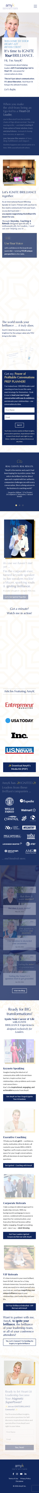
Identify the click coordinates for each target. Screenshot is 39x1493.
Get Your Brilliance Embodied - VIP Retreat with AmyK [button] (19, 1307)
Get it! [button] (19, 425)
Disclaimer (19, 1481)
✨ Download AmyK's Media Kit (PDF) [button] (19, 767)
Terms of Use (13, 1478)
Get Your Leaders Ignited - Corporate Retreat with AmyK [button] (19, 1235)
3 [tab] (23, 505)
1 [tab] (16, 505)
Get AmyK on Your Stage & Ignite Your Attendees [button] (19, 1097)
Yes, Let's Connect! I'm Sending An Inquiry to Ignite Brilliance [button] (19, 1342)
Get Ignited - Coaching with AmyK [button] (18, 1165)
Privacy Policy (25, 1478)
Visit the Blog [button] (19, 991)
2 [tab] (20, 505)
